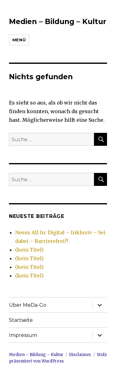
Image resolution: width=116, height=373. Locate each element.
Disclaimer (80, 354)
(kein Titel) (29, 250)
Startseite (21, 320)
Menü (19, 39)
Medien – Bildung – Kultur (57, 21)
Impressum (23, 335)
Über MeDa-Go (27, 305)
